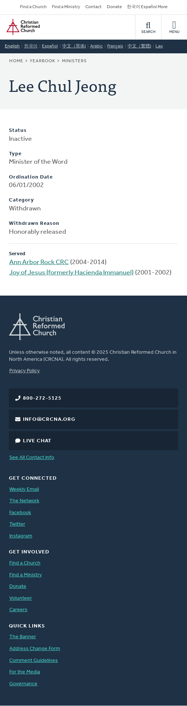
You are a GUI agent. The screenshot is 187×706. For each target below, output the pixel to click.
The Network (24, 501)
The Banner (22, 637)
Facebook (20, 513)
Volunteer (20, 598)
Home (16, 61)
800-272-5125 (42, 398)
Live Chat (37, 441)
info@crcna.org (49, 419)
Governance (23, 684)
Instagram (20, 536)
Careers (18, 610)
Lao (159, 46)
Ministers (74, 61)
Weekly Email (24, 489)
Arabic (96, 46)
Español (50, 46)
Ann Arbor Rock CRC (39, 262)
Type (15, 154)
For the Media (24, 672)
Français (115, 46)
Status (18, 130)
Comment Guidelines (33, 660)
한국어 (30, 46)
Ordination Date (31, 177)
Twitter (17, 524)
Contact (93, 7)
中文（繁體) (139, 46)
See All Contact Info (31, 457)
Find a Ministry (66, 7)
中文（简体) (74, 46)
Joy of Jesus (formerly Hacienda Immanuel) (71, 272)
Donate (114, 7)
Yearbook (42, 61)
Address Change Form (34, 649)
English (12, 46)
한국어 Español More (147, 7)
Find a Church (33, 7)
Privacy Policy (24, 371)
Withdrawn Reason (34, 223)
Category (21, 200)
